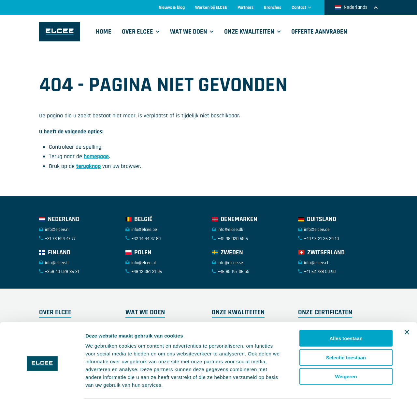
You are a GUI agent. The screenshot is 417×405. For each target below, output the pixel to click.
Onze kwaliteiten (249, 31)
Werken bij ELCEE (211, 7)
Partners (245, 7)
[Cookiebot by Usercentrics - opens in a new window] (42, 392)
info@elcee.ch (316, 263)
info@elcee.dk (230, 229)
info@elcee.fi (56, 263)
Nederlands (356, 7)
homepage (96, 156)
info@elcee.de (317, 229)
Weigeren (346, 357)
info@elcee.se (230, 263)
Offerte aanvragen (319, 31)
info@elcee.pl (143, 263)
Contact (301, 7)
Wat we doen (188, 31)
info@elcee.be (144, 229)
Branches (272, 7)
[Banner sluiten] (407, 313)
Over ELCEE (137, 31)
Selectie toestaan (346, 338)
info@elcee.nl (57, 229)
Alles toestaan (346, 319)
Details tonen (352, 392)
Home (103, 31)
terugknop (88, 166)
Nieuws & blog (172, 7)
